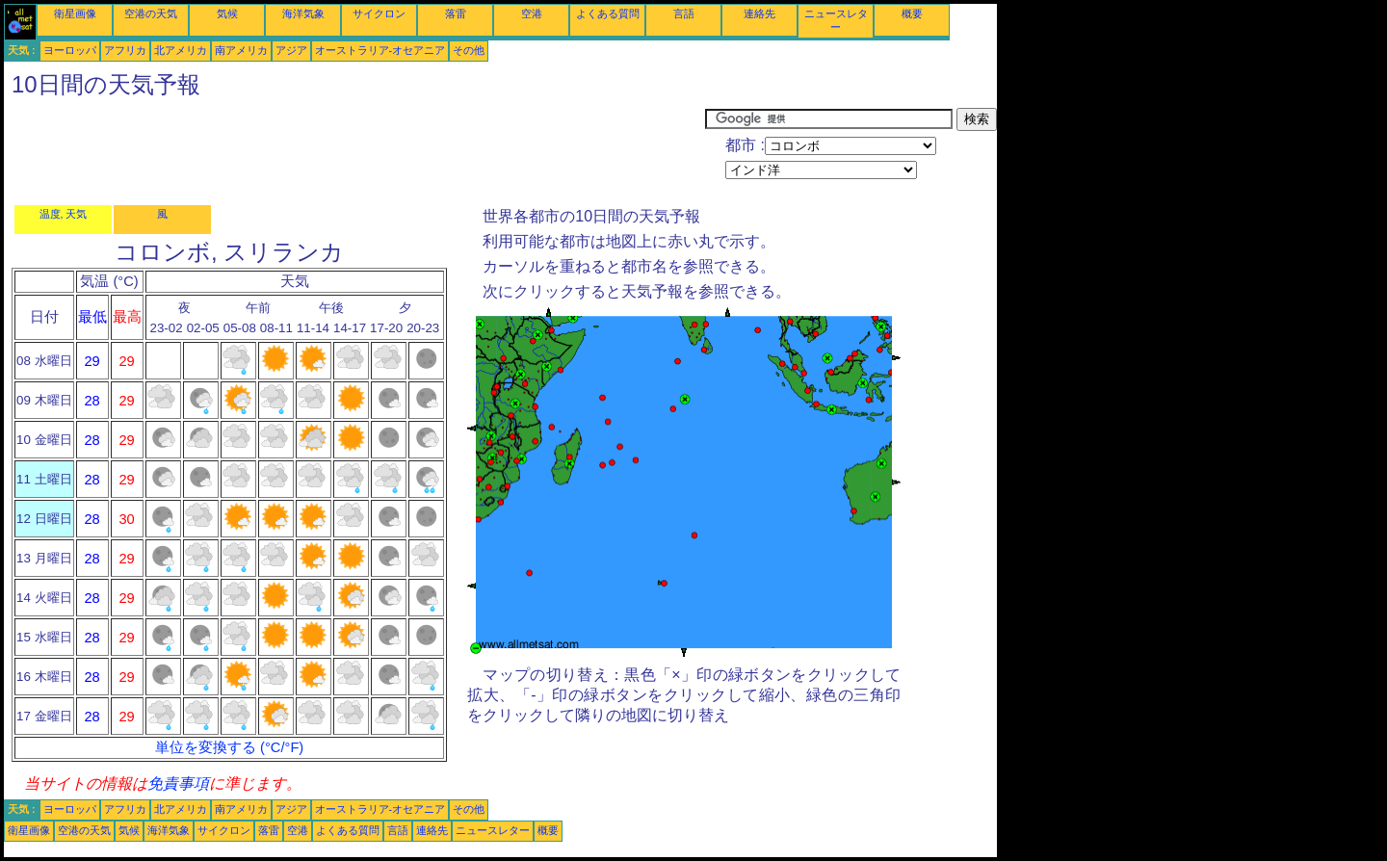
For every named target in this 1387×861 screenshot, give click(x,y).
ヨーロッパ (69, 50)
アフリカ (125, 50)
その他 (468, 50)
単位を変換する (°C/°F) (229, 747)
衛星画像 (75, 13)
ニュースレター (493, 830)
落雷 (455, 13)
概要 (912, 13)
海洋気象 (303, 13)
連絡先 (759, 13)
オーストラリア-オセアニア (380, 50)
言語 (683, 13)
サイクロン (379, 13)
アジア (291, 50)
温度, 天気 (63, 214)
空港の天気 (150, 13)
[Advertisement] (354, 151)
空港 (531, 13)
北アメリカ (180, 50)
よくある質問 (608, 13)
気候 (227, 13)
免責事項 (178, 783)
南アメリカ (241, 50)
